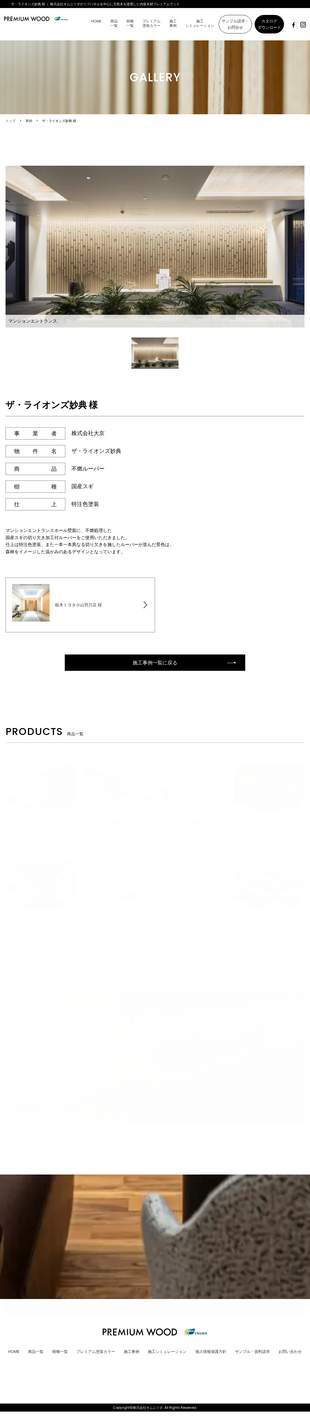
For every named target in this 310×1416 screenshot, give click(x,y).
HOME (96, 21)
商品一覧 (114, 23)
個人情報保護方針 (210, 1355)
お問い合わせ (290, 1355)
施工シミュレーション (199, 23)
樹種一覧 (130, 23)
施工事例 (173, 23)
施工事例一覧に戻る (155, 666)
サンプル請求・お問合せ (235, 24)
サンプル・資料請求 (252, 1355)
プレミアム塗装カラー (152, 23)
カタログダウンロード (269, 24)
